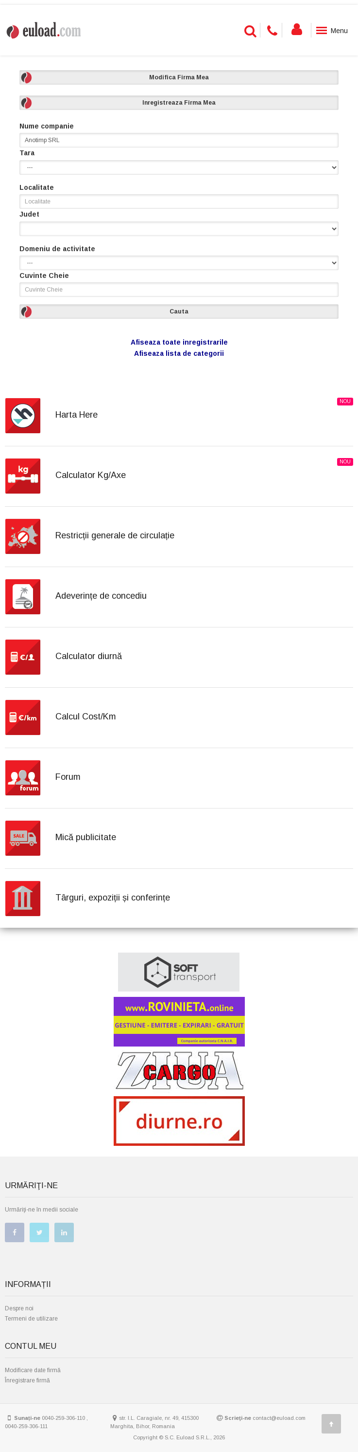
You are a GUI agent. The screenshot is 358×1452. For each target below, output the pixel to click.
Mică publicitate (85, 837)
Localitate (36, 187)
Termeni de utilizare (31, 1318)
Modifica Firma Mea (179, 77)
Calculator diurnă (88, 656)
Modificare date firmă (33, 1370)
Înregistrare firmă (27, 1380)
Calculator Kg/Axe (90, 475)
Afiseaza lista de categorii (179, 353)
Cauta (179, 311)
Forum (68, 777)
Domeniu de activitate (57, 249)
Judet (29, 214)
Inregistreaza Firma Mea (179, 102)
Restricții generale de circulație (114, 535)
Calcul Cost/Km (85, 716)
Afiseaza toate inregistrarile (179, 342)
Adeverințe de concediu (101, 596)
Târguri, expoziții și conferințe (112, 897)
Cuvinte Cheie (44, 275)
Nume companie (46, 126)
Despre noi (19, 1308)
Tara (26, 153)
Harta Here (76, 415)
